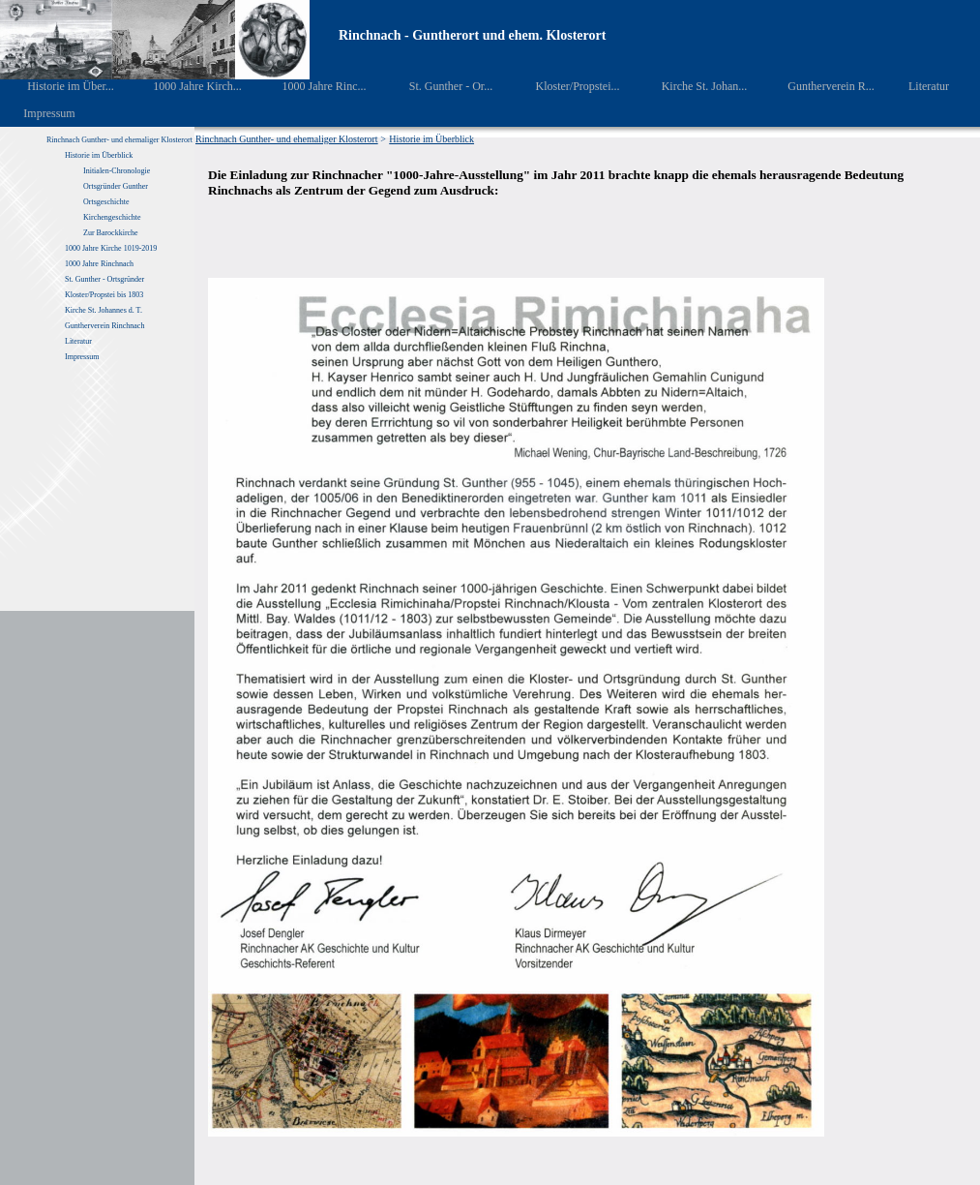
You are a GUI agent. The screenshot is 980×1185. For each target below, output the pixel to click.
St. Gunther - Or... (436, 86)
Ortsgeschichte (106, 202)
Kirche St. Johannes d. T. (104, 310)
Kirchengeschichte (112, 217)
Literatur (918, 86)
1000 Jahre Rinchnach (99, 263)
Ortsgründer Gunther (115, 186)
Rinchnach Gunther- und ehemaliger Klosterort (119, 140)
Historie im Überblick (99, 155)
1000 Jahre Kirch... (185, 86)
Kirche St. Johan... (691, 86)
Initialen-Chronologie (116, 171)
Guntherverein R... (818, 86)
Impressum (38, 113)
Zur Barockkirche (110, 232)
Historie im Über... (57, 86)
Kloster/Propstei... (564, 86)
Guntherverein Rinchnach (104, 325)
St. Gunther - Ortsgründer (104, 279)
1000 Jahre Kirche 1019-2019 (111, 248)
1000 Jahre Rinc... (310, 86)
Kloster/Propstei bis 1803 (104, 294)
